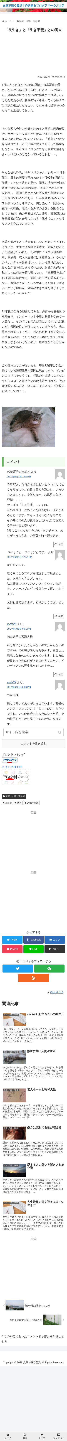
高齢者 (8, 803)
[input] (33, 732)
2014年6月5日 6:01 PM (19, 628)
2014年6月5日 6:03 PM (19, 687)
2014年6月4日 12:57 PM (19, 557)
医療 (19, 803)
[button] (60, 732)
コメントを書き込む (33, 743)
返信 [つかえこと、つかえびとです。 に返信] (60, 616)
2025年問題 (32, 803)
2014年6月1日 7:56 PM (19, 476)
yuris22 (11, 624)
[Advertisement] (33, 53)
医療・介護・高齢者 (15, 796)
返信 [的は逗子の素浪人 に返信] (60, 544)
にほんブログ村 (12, 767)
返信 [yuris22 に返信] (60, 674)
